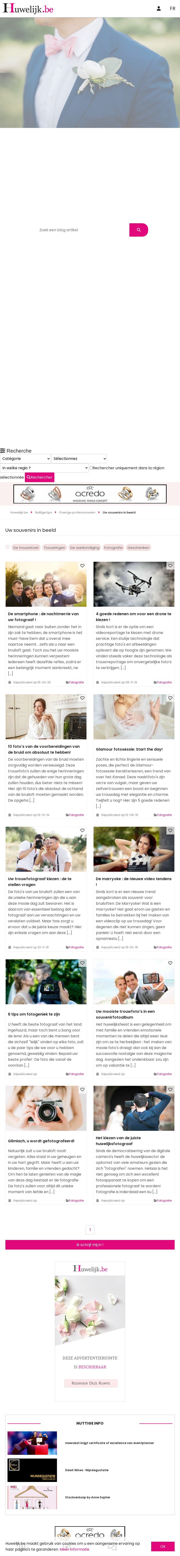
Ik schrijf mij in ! (90, 1210)
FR (172, 8)
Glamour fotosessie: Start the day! (129, 715)
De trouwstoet (26, 513)
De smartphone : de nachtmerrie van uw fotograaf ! (43, 582)
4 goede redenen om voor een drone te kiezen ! (133, 582)
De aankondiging (84, 513)
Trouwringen (54, 513)
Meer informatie (74, 1549)
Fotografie (113, 513)
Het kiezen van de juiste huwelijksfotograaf (118, 1106)
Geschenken (138, 513)
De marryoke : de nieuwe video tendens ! (134, 847)
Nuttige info (89, 1486)
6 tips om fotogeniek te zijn (34, 980)
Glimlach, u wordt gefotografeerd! (41, 1106)
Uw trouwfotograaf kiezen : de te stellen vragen (39, 847)
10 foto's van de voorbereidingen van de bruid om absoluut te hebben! (44, 715)
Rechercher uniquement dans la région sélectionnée (60, 1287)
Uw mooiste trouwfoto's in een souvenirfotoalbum (125, 980)
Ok (162, 1546)
